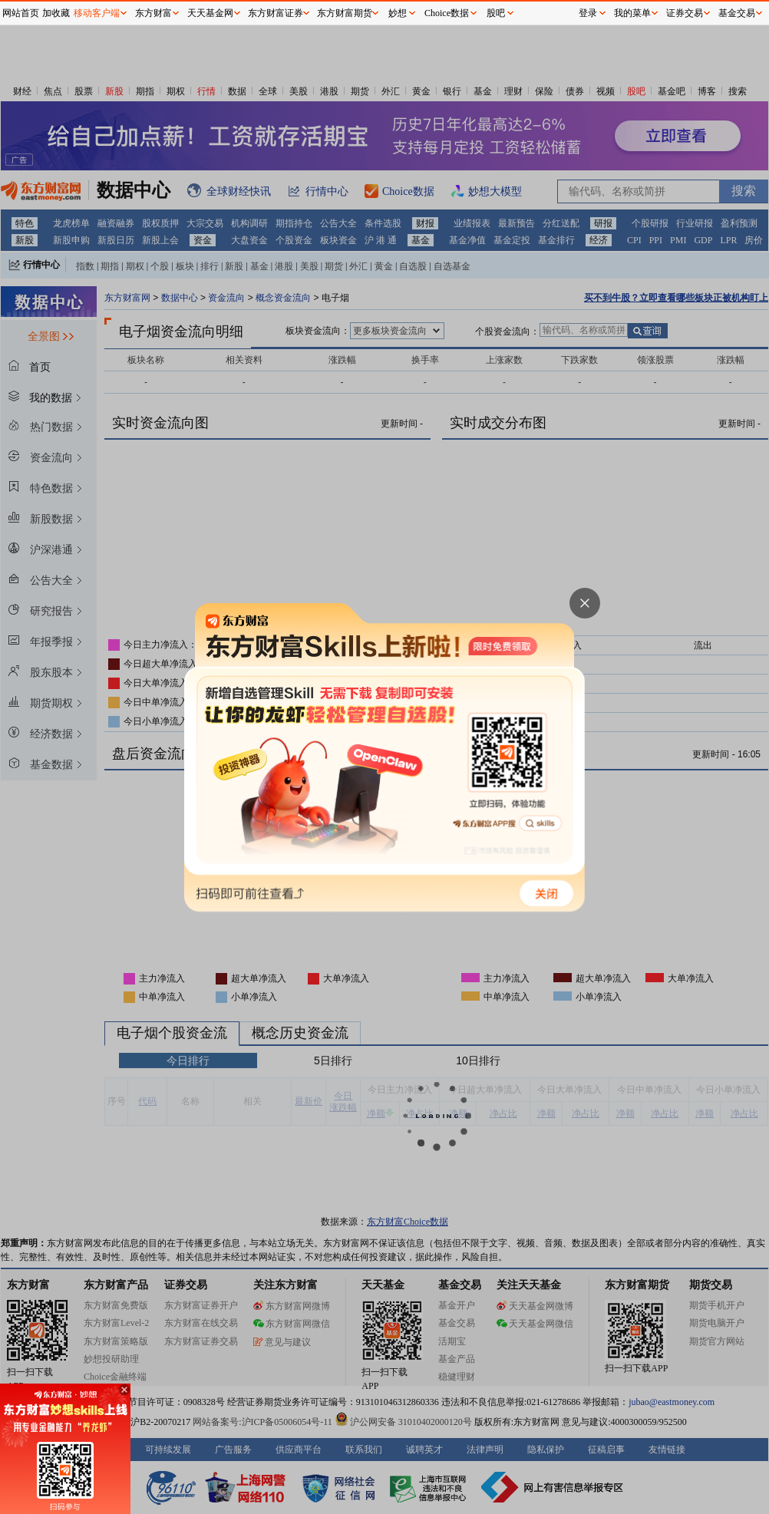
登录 (588, 13)
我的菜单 (632, 13)
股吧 (496, 13)
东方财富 (153, 13)
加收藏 (56, 13)
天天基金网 (210, 13)
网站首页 (20, 13)
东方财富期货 (344, 13)
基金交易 (736, 13)
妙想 (397, 13)
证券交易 (684, 13)
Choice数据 (446, 13)
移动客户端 (97, 13)
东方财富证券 (275, 13)
